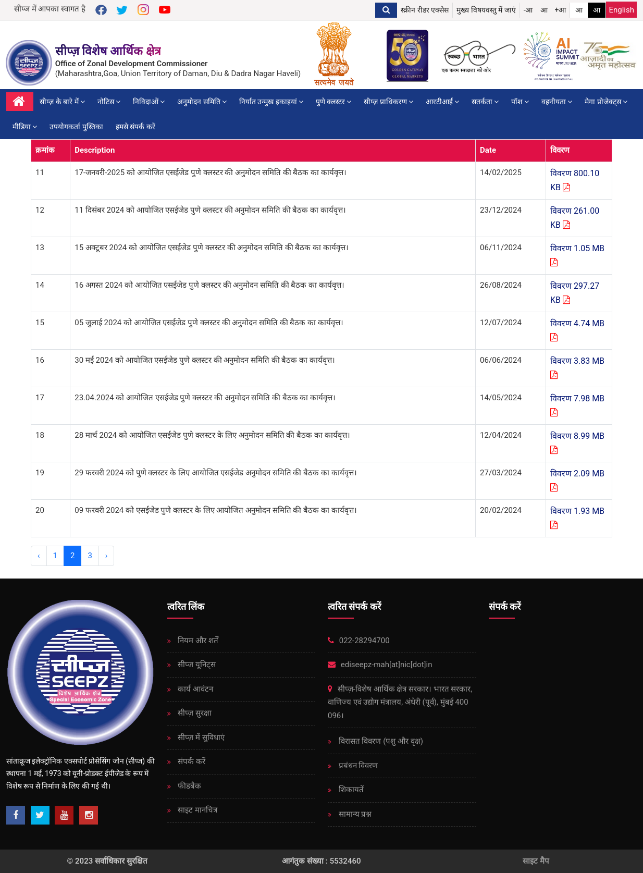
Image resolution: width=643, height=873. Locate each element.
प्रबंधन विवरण (357, 765)
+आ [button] (560, 10)
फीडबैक (189, 786)
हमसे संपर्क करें (135, 126)
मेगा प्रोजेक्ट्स (606, 101)
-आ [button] (528, 10)
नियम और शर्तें (197, 640)
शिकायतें (350, 789)
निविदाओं (149, 101)
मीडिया (25, 126)
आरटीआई (442, 101)
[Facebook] (15, 815)
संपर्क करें (190, 761)
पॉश (520, 101)
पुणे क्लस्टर (334, 101)
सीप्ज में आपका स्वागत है (49, 9)
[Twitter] (40, 815)
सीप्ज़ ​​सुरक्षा (194, 713)
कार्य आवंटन (194, 689)
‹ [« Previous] (39, 555)
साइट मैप (536, 861)
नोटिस (108, 101)
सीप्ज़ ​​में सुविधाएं (200, 737)
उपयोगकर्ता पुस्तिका (76, 126)
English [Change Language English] (621, 10)
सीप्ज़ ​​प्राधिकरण (388, 101)
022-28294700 (359, 640)
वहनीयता (556, 101)
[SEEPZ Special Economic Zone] (30, 62)
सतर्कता (485, 101)
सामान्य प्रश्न (354, 814)
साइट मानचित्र (196, 810)
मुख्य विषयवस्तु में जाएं (485, 10)
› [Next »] (106, 555)
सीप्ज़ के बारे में (62, 101)
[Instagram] (88, 815)
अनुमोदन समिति (202, 101)
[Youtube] (64, 815)
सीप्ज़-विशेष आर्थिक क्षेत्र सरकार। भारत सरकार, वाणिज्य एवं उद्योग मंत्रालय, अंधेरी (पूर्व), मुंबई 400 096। (400, 702)
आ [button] (544, 10)
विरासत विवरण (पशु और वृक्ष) (380, 741)
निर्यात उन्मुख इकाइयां (271, 101)
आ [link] (579, 10)
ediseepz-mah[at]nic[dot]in (380, 664)
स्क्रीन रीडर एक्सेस (425, 10)
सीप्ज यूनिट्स (196, 664)
